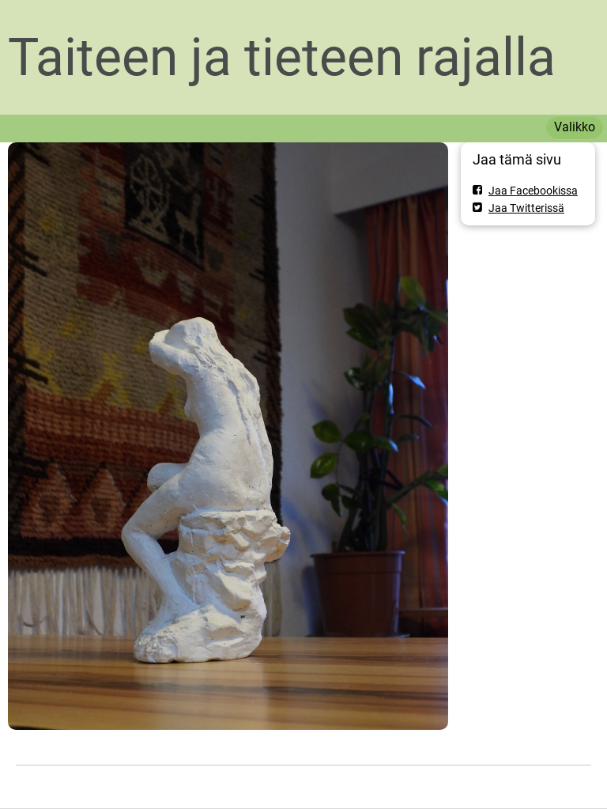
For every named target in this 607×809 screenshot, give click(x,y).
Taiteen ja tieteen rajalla (282, 57)
